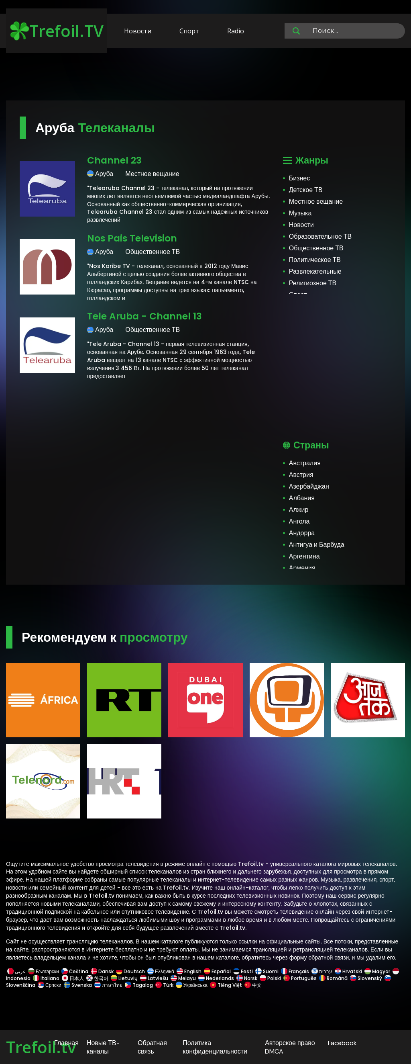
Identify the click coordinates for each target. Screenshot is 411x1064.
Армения (302, 568)
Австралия (305, 463)
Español (217, 971)
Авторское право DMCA (290, 1047)
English (189, 971)
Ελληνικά (160, 971)
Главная (66, 1043)
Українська (192, 985)
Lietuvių (124, 978)
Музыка (300, 213)
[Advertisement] (205, 75)
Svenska (78, 985)
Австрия (301, 474)
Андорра (302, 533)
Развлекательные (315, 271)
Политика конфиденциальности (215, 1047)
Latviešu (154, 978)
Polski (270, 978)
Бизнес (299, 178)
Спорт (189, 31)
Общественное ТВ (316, 248)
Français (295, 971)
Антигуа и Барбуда (316, 544)
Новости (137, 31)
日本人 (73, 978)
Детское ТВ (306, 189)
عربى (16, 971)
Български (43, 971)
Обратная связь (152, 1047)
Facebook (342, 1043)
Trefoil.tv (41, 1047)
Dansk (102, 971)
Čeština (75, 971)
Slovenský (366, 978)
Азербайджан (309, 486)
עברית (322, 971)
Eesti (243, 971)
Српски (50, 985)
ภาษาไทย (108, 985)
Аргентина (304, 556)
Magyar (377, 971)
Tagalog (139, 985)
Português (300, 978)
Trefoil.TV (57, 31)
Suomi (267, 971)
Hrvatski (348, 971)
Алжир (299, 509)
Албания (302, 498)
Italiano (46, 978)
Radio (235, 31)
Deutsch (130, 971)
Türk (164, 985)
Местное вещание (316, 201)
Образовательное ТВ (320, 236)
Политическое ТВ (315, 259)
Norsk (246, 978)
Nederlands (216, 978)
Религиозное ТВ (313, 283)
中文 (252, 985)
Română (333, 978)
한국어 (97, 978)
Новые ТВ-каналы (103, 1047)
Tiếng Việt (226, 985)
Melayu (183, 978)
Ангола (299, 521)
